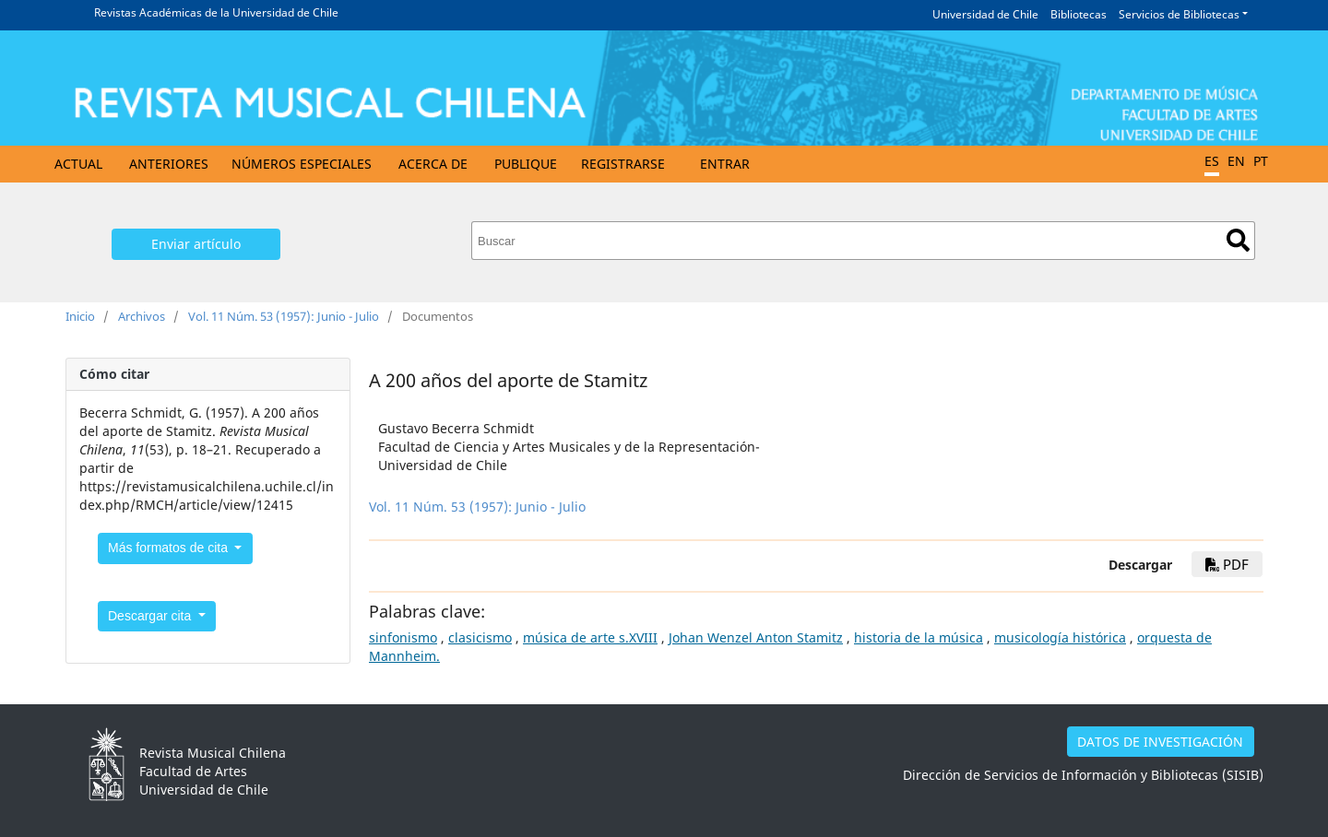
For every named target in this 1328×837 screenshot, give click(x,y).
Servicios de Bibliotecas (1179, 14)
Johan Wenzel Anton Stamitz (756, 637)
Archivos (141, 316)
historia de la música (918, 637)
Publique (525, 163)
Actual (78, 163)
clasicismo (480, 637)
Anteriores (168, 163)
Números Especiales (301, 163)
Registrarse (623, 163)
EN (1236, 161)
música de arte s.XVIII (590, 637)
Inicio (80, 316)
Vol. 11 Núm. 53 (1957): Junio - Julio (283, 316)
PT (1260, 161)
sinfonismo (403, 637)
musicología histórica (1060, 637)
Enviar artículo (196, 244)
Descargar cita (151, 615)
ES (1211, 161)
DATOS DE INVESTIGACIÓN (1160, 741)
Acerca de (433, 163)
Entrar (725, 163)
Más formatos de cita (169, 547)
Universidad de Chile (985, 14)
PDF (1227, 564)
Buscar (1238, 240)
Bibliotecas (1078, 14)
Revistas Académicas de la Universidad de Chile (216, 12)
